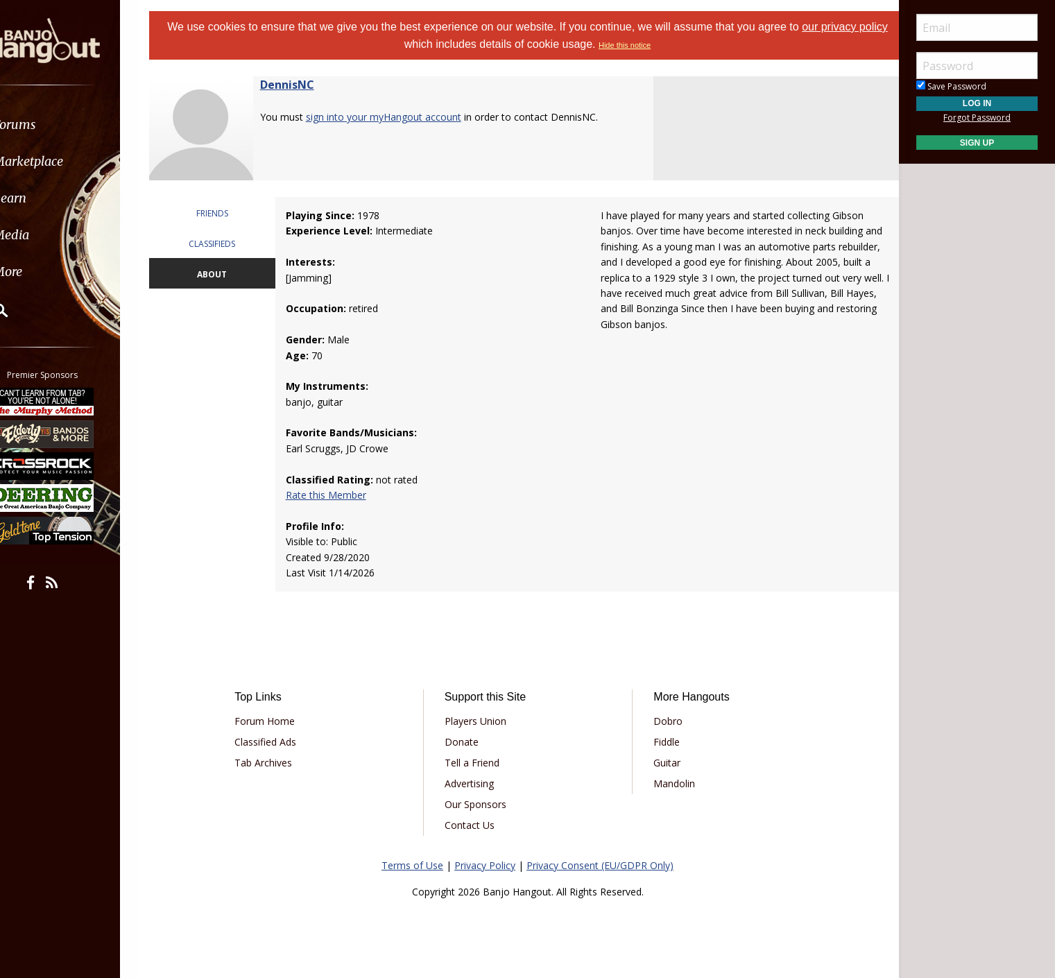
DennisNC (304, 84)
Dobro (663, 721)
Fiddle (662, 741)
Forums (50, 124)
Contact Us (474, 825)
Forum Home (279, 721)
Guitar (662, 762)
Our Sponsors (480, 804)
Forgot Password (977, 117)
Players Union (480, 721)
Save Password (951, 86)
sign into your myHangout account (401, 116)
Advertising (474, 783)
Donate (466, 741)
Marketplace (64, 161)
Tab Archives (278, 762)
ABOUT (226, 274)
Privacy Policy (484, 865)
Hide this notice (641, 45)
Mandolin (669, 783)
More (43, 272)
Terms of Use (412, 865)
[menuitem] (78, 124)
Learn (45, 198)
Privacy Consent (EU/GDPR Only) (600, 865)
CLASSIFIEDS (226, 244)
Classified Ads (280, 741)
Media (47, 235)
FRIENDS (227, 213)
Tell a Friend (476, 762)
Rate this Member (338, 494)
